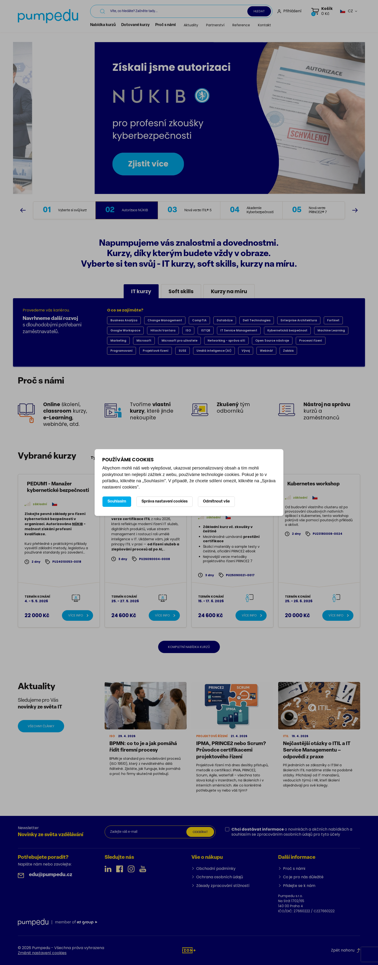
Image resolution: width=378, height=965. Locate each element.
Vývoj (246, 351)
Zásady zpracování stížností (223, 885)
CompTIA (199, 320)
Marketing (118, 340)
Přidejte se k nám (299, 885)
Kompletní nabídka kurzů (189, 647)
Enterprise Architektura (299, 320)
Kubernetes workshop (313, 484)
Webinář (266, 351)
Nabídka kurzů (103, 25)
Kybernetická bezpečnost (287, 330)
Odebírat (200, 832)
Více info (75, 615)
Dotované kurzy (135, 25)
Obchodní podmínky (216, 868)
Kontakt (264, 25)
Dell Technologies (256, 320)
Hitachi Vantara (163, 330)
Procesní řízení (310, 340)
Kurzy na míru (229, 291)
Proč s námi (165, 25)
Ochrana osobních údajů (219, 877)
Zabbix (288, 351)
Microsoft (143, 340)
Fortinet (333, 320)
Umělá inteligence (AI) (213, 351)
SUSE (182, 351)
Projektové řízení (156, 351)
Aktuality (191, 25)
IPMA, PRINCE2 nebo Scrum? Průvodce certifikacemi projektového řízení (231, 750)
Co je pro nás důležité (303, 877)
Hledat (259, 11)
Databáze (225, 320)
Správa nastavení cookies (165, 501)
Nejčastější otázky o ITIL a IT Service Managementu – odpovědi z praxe (317, 750)
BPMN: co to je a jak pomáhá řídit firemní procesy (143, 747)
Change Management (165, 320)
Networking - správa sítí (226, 340)
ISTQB (205, 330)
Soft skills (181, 291)
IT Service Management (238, 330)
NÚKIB (77, 524)
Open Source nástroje (272, 340)
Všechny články (41, 726)
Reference (241, 25)
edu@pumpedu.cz (50, 874)
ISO (188, 330)
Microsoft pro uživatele (179, 340)
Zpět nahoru (345, 950)
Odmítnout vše (216, 501)
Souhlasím (117, 501)
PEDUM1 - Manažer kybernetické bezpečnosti (58, 487)
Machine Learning (331, 330)
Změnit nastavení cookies (42, 953)
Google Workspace (125, 330)
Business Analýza (123, 320)
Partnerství (215, 25)
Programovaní (121, 351)
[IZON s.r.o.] (189, 950)
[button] (346, 11)
